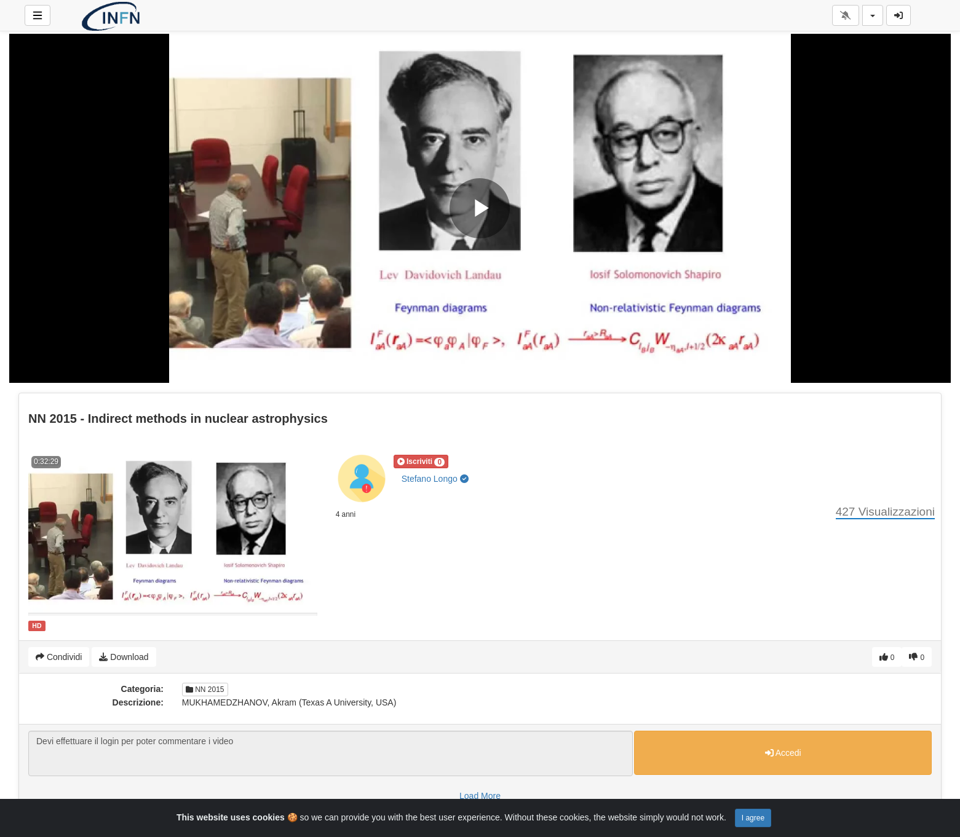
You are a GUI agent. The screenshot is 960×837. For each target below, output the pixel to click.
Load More (480, 796)
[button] (421, 461)
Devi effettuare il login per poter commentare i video (330, 753)
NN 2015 (205, 689)
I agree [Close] (753, 818)
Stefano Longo (435, 479)
